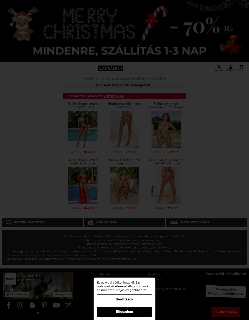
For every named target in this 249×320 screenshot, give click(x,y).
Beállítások (124, 299)
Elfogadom (124, 311)
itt (144, 290)
